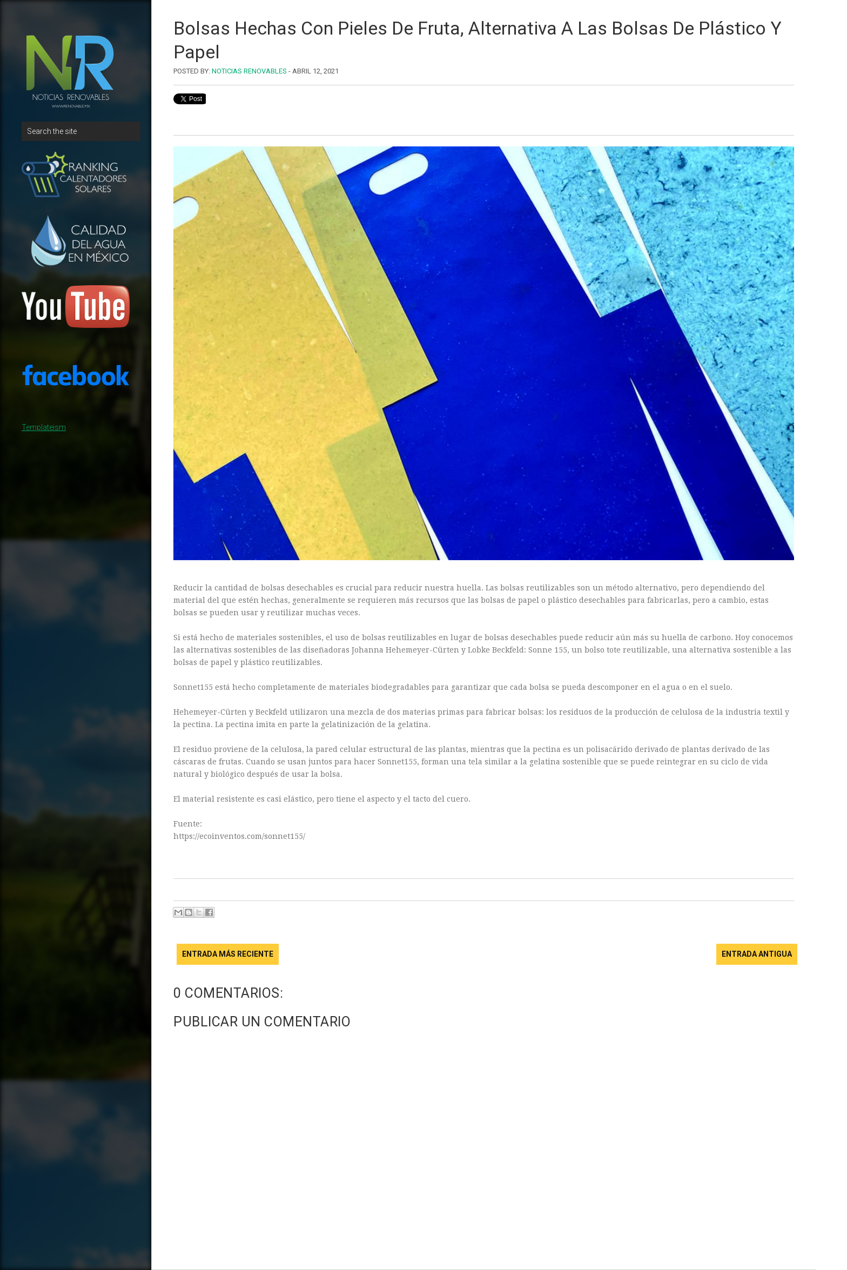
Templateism (44, 427)
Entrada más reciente (227, 954)
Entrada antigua (757, 954)
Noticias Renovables (249, 71)
